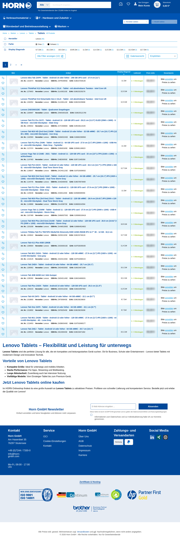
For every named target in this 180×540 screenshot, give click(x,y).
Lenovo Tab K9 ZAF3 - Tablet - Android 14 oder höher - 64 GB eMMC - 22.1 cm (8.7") (58, 296)
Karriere (83, 455)
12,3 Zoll (132, 50)
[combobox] (81, 5)
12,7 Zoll (144, 50)
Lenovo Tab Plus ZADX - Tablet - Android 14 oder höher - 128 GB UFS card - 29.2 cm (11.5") (61, 286)
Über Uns (84, 436)
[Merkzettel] (128, 4)
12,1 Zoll (121, 50)
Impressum (84, 450)
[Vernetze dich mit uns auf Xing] (159, 437)
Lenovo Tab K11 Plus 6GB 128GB (35, 243)
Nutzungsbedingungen (159, 414)
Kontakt (47, 445)
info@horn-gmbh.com (14, 455)
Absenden (153, 409)
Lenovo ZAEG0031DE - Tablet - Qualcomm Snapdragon (45, 110)
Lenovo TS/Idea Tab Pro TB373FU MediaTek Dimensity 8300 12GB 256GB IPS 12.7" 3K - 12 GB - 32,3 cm (66, 232)
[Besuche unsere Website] (166, 437)
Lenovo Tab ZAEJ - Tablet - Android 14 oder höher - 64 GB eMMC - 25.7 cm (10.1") (57, 329)
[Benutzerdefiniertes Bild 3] (108, 495)
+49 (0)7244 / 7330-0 (19, 450)
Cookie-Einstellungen (54, 441)
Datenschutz (85, 445)
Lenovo (40, 39)
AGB (81, 441)
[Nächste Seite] (16, 65)
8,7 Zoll (39, 50)
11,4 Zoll (97, 50)
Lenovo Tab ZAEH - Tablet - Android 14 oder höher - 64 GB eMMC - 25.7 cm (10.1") (57, 264)
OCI (45, 436)
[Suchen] (107, 5)
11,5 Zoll (109, 50)
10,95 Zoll (75, 50)
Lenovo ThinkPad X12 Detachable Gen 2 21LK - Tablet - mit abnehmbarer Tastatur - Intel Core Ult (63, 88)
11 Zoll (86, 50)
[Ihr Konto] (142, 5)
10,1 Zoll (51, 50)
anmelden (169, 79)
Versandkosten (83, 532)
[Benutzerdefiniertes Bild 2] (72, 494)
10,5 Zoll (62, 50)
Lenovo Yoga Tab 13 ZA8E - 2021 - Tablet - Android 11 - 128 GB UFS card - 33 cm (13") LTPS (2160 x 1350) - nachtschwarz (69, 155)
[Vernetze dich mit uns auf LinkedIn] (152, 437)
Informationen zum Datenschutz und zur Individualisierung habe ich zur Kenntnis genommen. (128, 418)
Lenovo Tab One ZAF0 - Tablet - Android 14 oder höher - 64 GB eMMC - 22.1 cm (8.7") (58, 307)
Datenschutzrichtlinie (140, 414)
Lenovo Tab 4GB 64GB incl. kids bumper (39, 275)
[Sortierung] (162, 56)
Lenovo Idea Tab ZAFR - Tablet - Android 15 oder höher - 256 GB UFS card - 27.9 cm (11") (60, 78)
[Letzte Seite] (21, 65)
